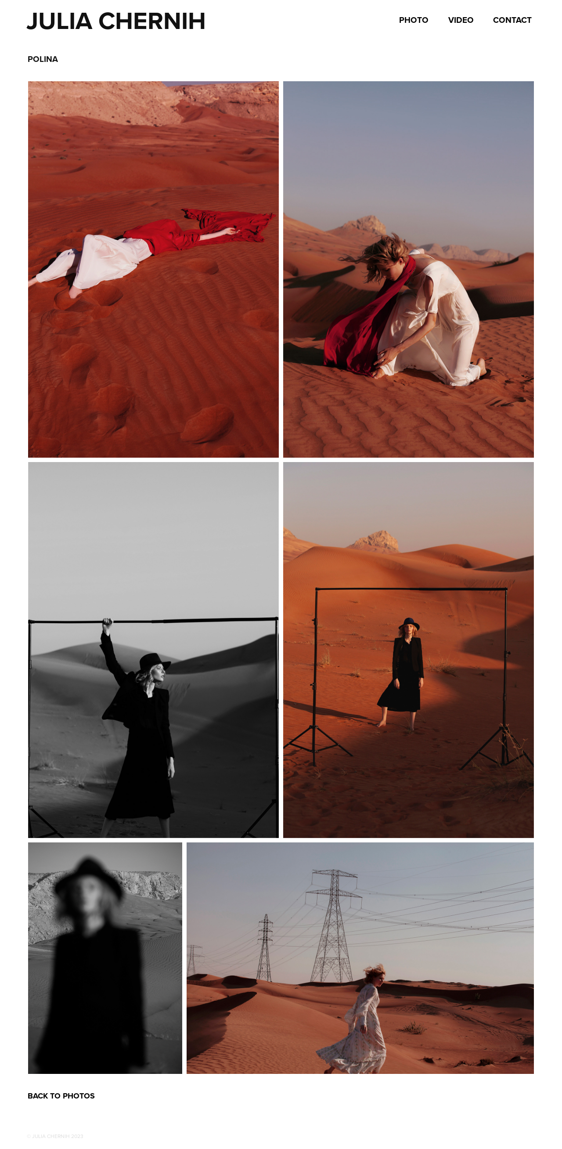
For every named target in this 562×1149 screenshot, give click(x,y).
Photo (414, 20)
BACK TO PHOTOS (61, 1096)
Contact (512, 20)
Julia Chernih (116, 20)
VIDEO (461, 20)
